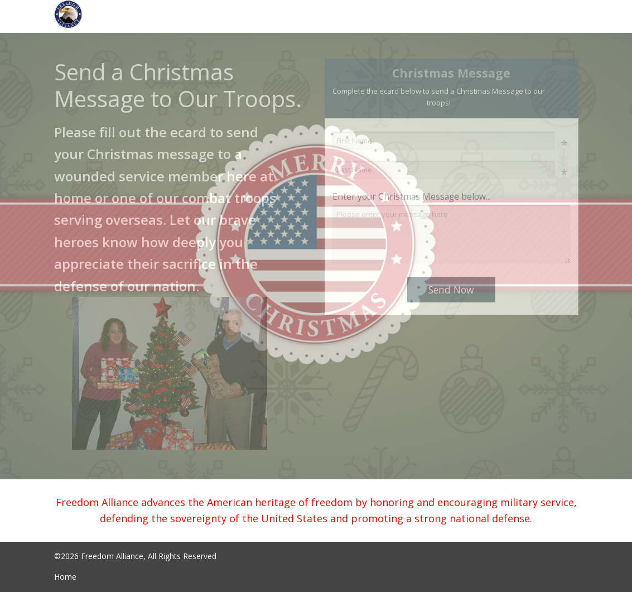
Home (65, 576)
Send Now (451, 289)
